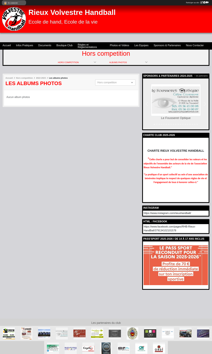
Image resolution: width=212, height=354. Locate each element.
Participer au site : (197, 2)
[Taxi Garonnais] (185, 333)
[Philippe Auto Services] (70, 348)
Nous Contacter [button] (195, 45)
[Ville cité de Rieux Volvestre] (132, 333)
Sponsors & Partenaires (167, 45)
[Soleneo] (9, 333)
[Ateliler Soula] (123, 348)
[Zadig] (53, 348)
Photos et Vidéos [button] (119, 45)
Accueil (7, 45)
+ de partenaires (201, 76)
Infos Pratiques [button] (24, 45)
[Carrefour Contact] (97, 333)
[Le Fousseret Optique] (62, 333)
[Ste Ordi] (159, 348)
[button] (147, 104)
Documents (44, 45)
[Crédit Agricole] (141, 348)
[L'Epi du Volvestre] (106, 348)
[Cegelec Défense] (88, 348)
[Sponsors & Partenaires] (26, 333)
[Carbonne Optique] (150, 333)
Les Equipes (141, 45)
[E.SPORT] (115, 333)
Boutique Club (64, 45)
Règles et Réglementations (87, 45)
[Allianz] (168, 333)
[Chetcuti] (44, 333)
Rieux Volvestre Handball (72, 12)
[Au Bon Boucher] (79, 333)
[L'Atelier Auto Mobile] (203, 333)
